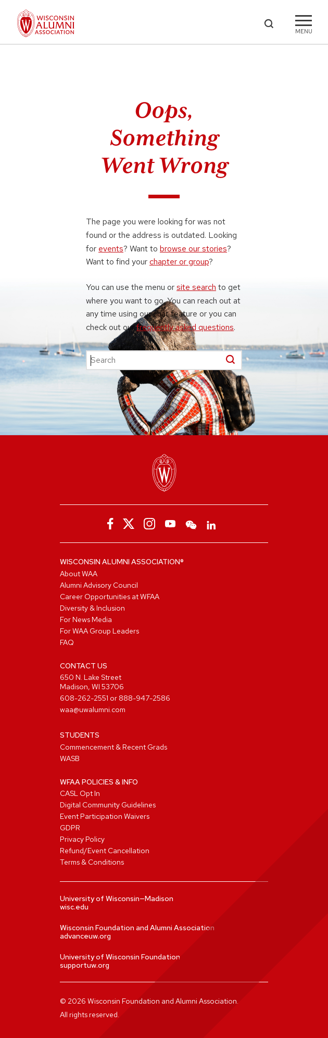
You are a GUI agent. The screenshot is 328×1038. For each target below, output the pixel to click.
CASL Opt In (80, 793)
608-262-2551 (84, 698)
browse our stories (193, 248)
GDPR (70, 827)
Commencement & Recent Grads (113, 747)
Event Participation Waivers (104, 816)
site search (196, 287)
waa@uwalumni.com (92, 709)
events (110, 248)
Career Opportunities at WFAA (109, 596)
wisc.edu (74, 907)
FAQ (67, 642)
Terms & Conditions (92, 862)
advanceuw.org (85, 936)
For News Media (86, 619)
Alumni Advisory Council (99, 585)
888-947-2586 (144, 698)
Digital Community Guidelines (108, 804)
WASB (70, 758)
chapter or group (179, 261)
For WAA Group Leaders (99, 631)
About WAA (78, 573)
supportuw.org (84, 965)
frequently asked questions (185, 327)
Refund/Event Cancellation (104, 850)
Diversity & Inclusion (92, 608)
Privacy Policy (82, 839)
